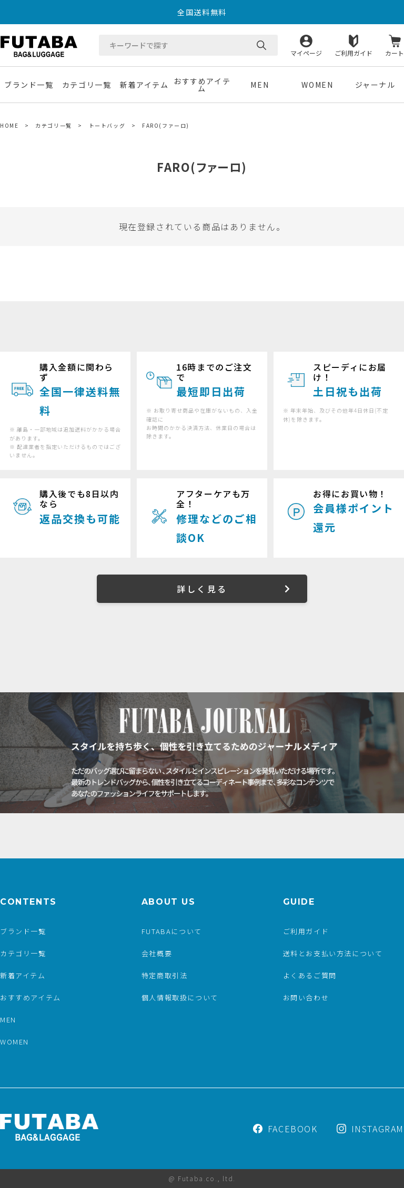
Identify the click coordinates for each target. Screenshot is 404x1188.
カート (394, 52)
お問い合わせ (306, 997)
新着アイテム (144, 84)
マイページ (306, 52)
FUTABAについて (172, 931)
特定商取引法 (165, 975)
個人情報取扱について (180, 997)
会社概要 (157, 953)
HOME (9, 125)
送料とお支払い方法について (333, 953)
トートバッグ (107, 125)
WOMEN (317, 84)
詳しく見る (202, 588)
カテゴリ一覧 (87, 84)
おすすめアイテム (202, 85)
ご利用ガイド (353, 52)
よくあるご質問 (310, 975)
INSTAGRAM (370, 1128)
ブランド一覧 (29, 84)
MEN (259, 84)
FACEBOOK (285, 1128)
